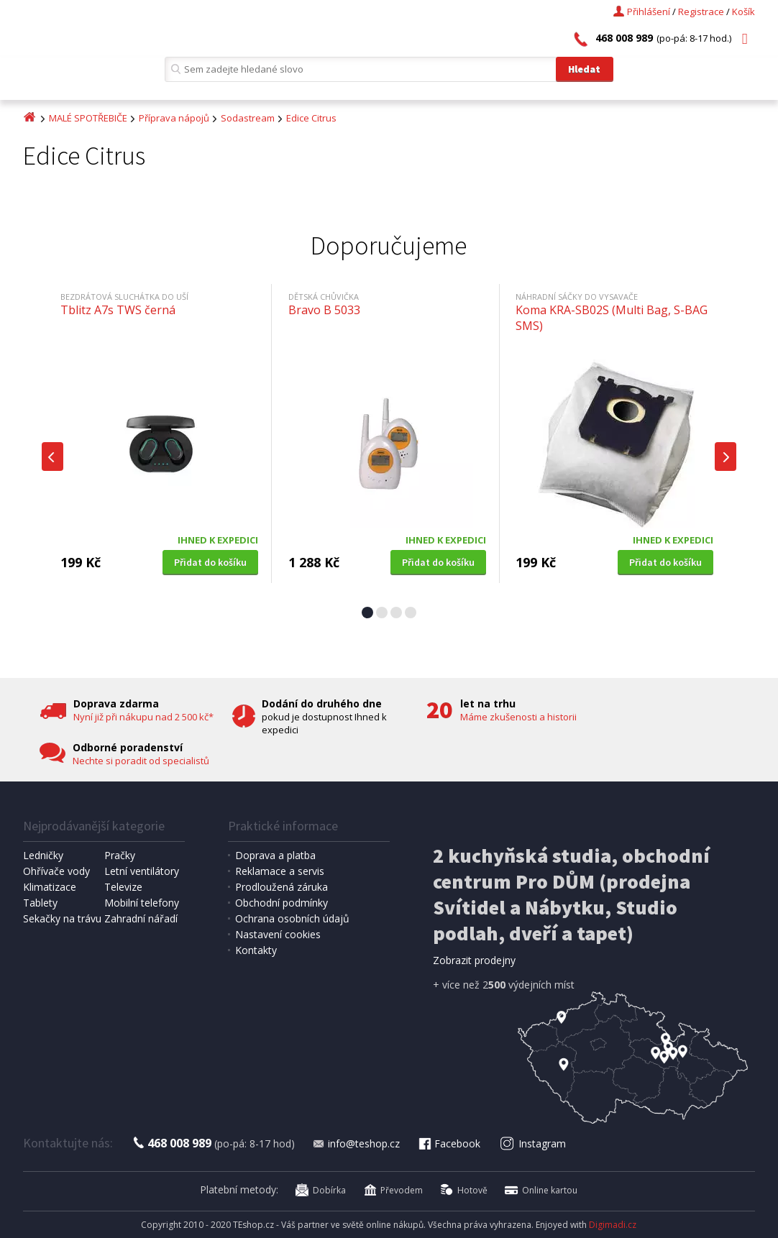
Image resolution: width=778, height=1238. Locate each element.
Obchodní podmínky (281, 902)
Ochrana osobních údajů (292, 918)
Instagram (533, 1143)
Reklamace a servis (279, 871)
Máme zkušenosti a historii (518, 716)
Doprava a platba (275, 855)
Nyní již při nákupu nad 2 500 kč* (143, 716)
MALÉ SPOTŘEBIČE (88, 117)
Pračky (119, 855)
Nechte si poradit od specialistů (141, 760)
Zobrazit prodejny (474, 960)
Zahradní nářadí (141, 918)
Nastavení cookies (278, 934)
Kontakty (256, 950)
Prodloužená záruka (281, 887)
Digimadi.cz (612, 1225)
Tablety (40, 902)
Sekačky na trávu (62, 918)
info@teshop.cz (356, 1143)
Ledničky (43, 855)
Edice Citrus (311, 117)
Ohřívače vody (56, 871)
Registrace (701, 11)
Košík (743, 11)
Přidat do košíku (210, 562)
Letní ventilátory (141, 871)
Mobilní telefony (141, 902)
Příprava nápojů (174, 117)
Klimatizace (49, 887)
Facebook (448, 1143)
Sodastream (248, 117)
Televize (123, 887)
